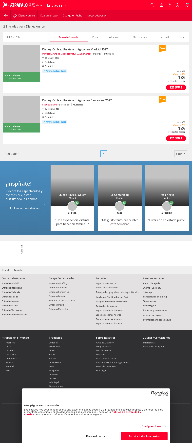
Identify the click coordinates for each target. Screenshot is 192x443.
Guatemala (11, 358)
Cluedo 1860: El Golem (72, 195)
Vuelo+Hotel (55, 362)
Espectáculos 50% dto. (107, 283)
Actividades (54, 346)
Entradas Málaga (10, 301)
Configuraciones (152, 426)
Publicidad (101, 354)
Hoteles (53, 358)
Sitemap (147, 292)
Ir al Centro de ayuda (153, 346)
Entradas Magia (56, 304)
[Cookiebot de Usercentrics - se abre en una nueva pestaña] (153, 393)
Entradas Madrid (10, 283)
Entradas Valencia (11, 292)
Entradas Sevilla (10, 296)
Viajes (52, 366)
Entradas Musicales (58, 309)
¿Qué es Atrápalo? (105, 342)
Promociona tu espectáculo (157, 319)
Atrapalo (6, 270)
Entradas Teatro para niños (62, 300)
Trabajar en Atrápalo (106, 358)
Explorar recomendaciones (25, 208)
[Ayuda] (177, 5)
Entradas (53, 342)
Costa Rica (11, 354)
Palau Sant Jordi (50, 104)
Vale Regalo (54, 382)
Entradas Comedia (58, 287)
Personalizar (95, 436)
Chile (8, 346)
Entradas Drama (57, 296)
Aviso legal (101, 370)
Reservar (176, 87)
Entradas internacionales (14, 314)
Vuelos (52, 350)
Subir (180, 153)
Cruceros (53, 374)
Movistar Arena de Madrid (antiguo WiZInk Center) (67, 53)
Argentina (10, 342)
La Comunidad (120, 195)
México (9, 362)
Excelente (14, 75)
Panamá (10, 366)
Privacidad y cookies (106, 366)
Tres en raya (166, 195)
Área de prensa (103, 350)
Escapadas (54, 370)
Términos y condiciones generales (112, 362)
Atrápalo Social (103, 346)
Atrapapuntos (56, 386)
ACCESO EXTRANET (152, 315)
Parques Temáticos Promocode (111, 301)
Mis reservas (149, 342)
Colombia (10, 350)
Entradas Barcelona (12, 287)
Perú (8, 370)
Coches (52, 378)
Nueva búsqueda (96, 15)
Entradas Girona (10, 305)
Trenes (52, 354)
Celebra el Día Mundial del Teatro (113, 297)
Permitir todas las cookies (144, 436)
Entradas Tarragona (12, 310)
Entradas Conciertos (59, 291)
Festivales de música (106, 306)
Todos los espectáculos (107, 287)
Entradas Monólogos (59, 283)
